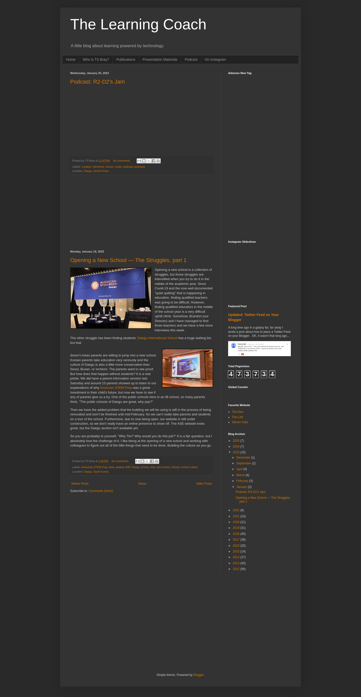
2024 (236, 446)
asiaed (120, 467)
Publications (125, 59)
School (175, 467)
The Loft (237, 417)
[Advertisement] (141, 212)
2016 (236, 545)
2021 (236, 516)
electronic (98, 166)
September (244, 463)
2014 (236, 557)
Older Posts (204, 483)
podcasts (139, 166)
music (118, 166)
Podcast (191, 59)
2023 (236, 452)
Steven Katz (240, 422)
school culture (189, 467)
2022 (236, 510)
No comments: (122, 160)
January (242, 487)
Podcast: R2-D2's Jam (97, 82)
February (242, 481)
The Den (237, 412)
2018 (236, 534)
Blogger (198, 675)
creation (86, 166)
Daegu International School (157, 338)
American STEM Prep (116, 388)
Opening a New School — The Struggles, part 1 (128, 260)
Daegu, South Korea (96, 170)
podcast (128, 166)
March (241, 475)
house (109, 166)
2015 (236, 551)
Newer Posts (79, 483)
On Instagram (215, 59)
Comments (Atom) (100, 491)
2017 (236, 539)
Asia (111, 467)
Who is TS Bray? (96, 59)
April (239, 469)
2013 (236, 563)
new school (163, 467)
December (243, 457)
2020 (236, 522)
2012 (236, 569)
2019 (236, 528)
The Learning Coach (138, 24)
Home (70, 59)
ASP (127, 467)
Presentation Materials (160, 59)
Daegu (136, 467)
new (152, 467)
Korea (144, 467)
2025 (236, 440)
